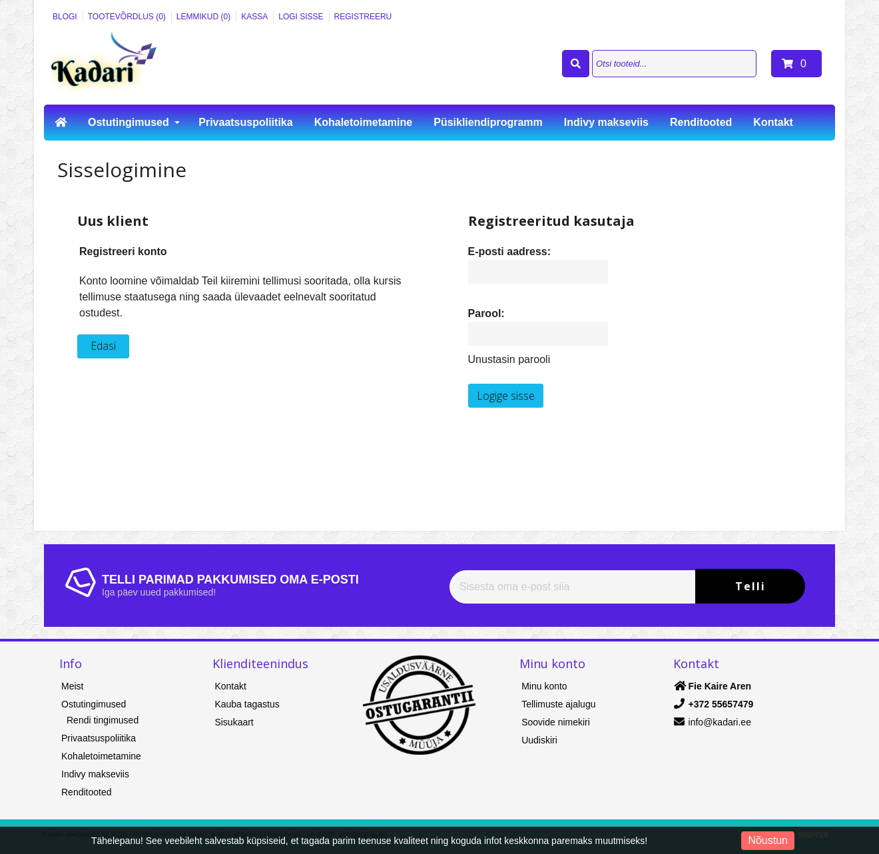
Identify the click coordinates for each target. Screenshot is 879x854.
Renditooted (701, 122)
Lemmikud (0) (203, 16)
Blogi (65, 16)
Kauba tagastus (246, 704)
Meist (72, 686)
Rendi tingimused (103, 720)
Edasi (103, 345)
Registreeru (363, 16)
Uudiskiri (539, 740)
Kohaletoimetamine (363, 122)
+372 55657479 (721, 704)
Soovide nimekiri (555, 722)
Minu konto (544, 686)
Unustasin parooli (509, 359)
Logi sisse (300, 16)
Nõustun (768, 840)
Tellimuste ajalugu (558, 704)
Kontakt (773, 122)
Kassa (254, 16)
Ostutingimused (128, 122)
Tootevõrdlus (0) (127, 16)
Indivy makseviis (606, 122)
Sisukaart (233, 722)
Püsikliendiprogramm (488, 122)
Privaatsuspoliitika (245, 122)
